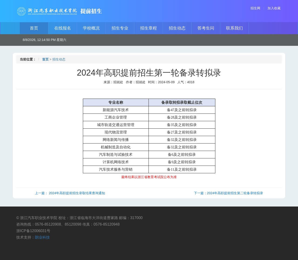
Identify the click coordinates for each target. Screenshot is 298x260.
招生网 (255, 8)
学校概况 (91, 28)
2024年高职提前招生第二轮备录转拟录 (235, 193)
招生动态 (177, 28)
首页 (34, 28)
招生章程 (148, 28)
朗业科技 (42, 237)
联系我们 (234, 28)
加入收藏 (274, 8)
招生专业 (120, 28)
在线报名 (62, 28)
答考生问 (205, 28)
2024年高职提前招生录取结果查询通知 (77, 193)
